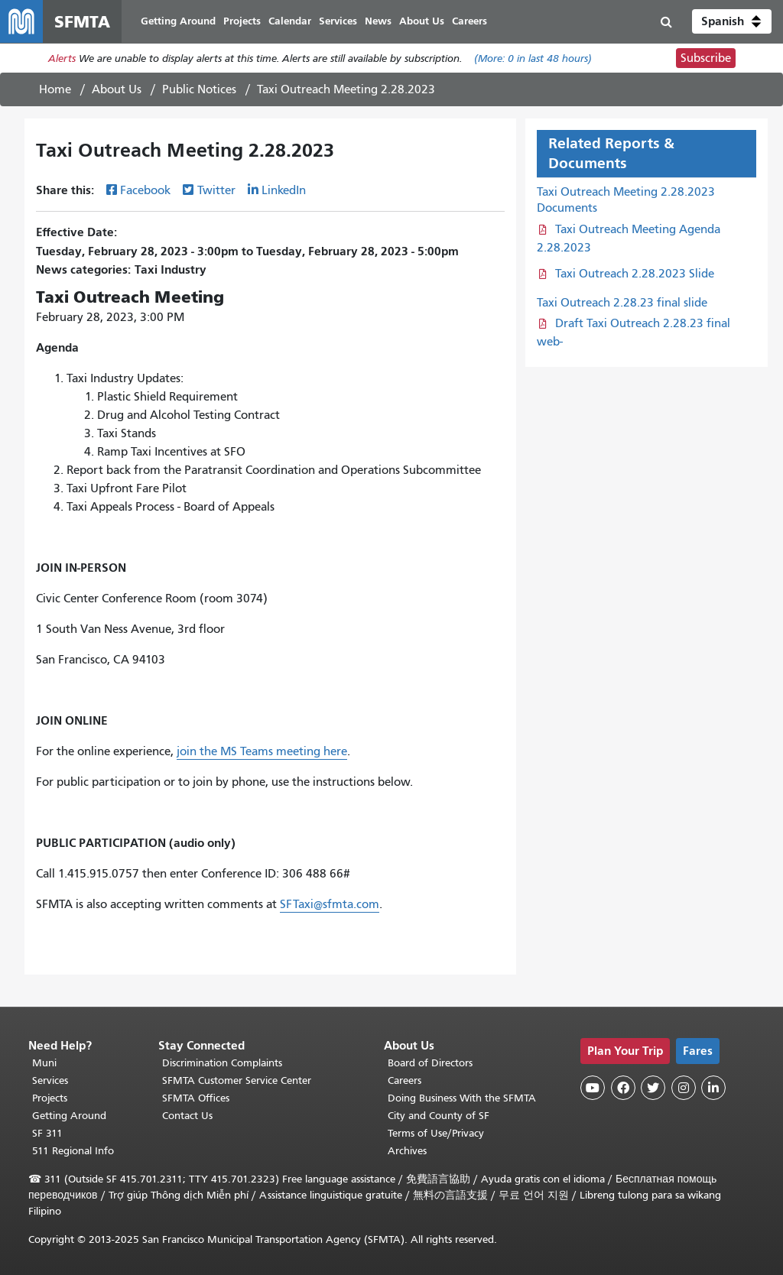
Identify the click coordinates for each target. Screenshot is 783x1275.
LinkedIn (284, 190)
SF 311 (47, 1133)
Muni (44, 1062)
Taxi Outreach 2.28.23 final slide (622, 303)
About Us (116, 89)
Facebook (145, 190)
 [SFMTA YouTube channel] (592, 1088)
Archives (407, 1150)
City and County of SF (438, 1115)
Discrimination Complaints (222, 1062)
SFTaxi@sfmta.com (329, 904)
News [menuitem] (378, 21)
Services (50, 1080)
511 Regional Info (73, 1150)
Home (55, 89)
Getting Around (69, 1115)
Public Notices (199, 89)
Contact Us (187, 1115)
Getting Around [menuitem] (178, 21)
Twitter (216, 190)
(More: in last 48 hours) (533, 58)
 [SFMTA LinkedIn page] (713, 1088)
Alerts (62, 58)
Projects (49, 1098)
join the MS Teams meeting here (262, 751)
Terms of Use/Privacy (436, 1133)
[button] (732, 21)
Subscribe (706, 58)
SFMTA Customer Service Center (236, 1080)
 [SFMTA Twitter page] (653, 1088)
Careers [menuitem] (469, 21)
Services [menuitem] (338, 21)
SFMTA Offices (195, 1098)
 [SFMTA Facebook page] (623, 1088)
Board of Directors (430, 1062)
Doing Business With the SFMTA (462, 1098)
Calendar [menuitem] (289, 21)
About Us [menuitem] (421, 21)
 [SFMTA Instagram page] (683, 1088)
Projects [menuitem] (242, 21)
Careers (404, 1080)
